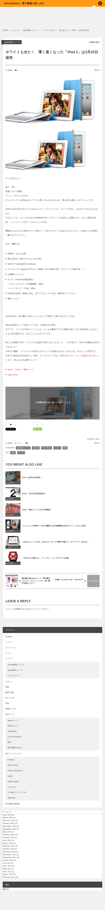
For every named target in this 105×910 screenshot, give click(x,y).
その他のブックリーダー (17, 792)
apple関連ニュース (12, 42)
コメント (20, 443)
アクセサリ (12, 787)
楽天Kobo (11, 798)
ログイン (32, 609)
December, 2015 (9, 826)
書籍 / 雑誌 (9, 692)
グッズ (8, 653)
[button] (100, 3)
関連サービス (10, 709)
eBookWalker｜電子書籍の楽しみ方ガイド (24, 5)
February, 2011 (9, 877)
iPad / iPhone (46, 448)
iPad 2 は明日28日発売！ (32, 480)
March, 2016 (8, 818)
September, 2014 (9, 829)
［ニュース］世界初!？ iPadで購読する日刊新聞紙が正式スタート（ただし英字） (54, 528)
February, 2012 (9, 846)
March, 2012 (8, 843)
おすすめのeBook (14, 737)
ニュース (57, 448)
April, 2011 (7, 872)
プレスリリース (14, 676)
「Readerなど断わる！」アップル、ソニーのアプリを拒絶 (45, 560)
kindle (10, 776)
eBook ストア (13, 549)
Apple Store (13, 374)
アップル (21, 452)
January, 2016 (8, 823)
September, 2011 (9, 857)
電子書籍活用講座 (12, 804)
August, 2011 (8, 860)
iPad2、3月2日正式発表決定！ (34, 496)
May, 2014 (7, 832)
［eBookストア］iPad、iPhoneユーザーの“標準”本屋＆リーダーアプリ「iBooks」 (55, 544)
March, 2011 (8, 874)
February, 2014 (9, 835)
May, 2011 (7, 869)
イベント (9, 642)
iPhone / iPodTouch (15, 771)
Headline (36, 448)
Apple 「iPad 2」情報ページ (20, 369)
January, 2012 (8, 849)
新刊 (9, 742)
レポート (9, 682)
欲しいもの (9, 698)
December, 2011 (9, 852)
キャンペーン (10, 648)
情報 (7, 687)
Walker (10, 70)
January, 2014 (8, 837)
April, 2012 (7, 840)
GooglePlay (12, 731)
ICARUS (11, 760)
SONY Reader (13, 782)
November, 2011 (9, 855)
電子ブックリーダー (13, 754)
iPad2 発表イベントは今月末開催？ (37, 512)
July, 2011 (7, 863)
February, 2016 (9, 820)
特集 (65, 448)
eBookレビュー (14, 726)
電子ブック (9, 714)
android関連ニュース (16, 665)
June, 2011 (7, 866)
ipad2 (13, 452)
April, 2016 (7, 815)
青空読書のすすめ (15, 748)
